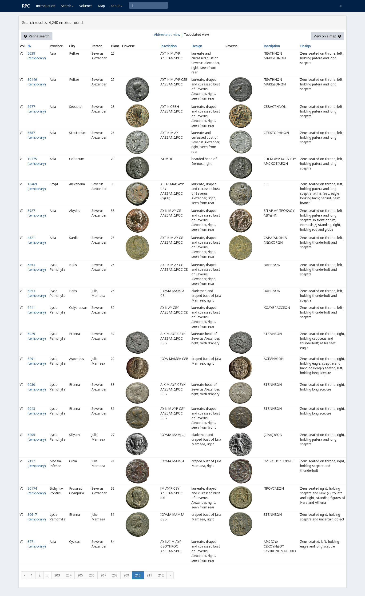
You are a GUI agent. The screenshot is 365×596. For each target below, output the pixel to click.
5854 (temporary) (37, 267)
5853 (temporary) (37, 293)
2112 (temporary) (37, 463)
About (116, 6)
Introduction (45, 6)
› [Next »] (170, 575)
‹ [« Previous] (24, 575)
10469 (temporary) (37, 186)
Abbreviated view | (168, 34)
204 (68, 575)
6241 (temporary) (37, 309)
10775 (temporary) (37, 161)
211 (149, 575)
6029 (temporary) (37, 336)
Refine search (36, 36)
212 (161, 575)
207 (103, 575)
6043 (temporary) (37, 410)
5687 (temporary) (37, 135)
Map (101, 6)
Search (67, 6)
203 (57, 575)
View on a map (327, 36)
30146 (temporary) (37, 81)
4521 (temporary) (37, 240)
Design (196, 46)
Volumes (85, 6)
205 (80, 575)
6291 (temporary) (37, 361)
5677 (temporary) (37, 108)
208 (115, 575)
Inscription (168, 46)
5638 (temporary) (37, 55)
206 (92, 575)
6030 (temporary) (37, 386)
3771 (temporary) (37, 543)
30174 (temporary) (37, 490)
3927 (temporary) (37, 212)
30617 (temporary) (37, 516)
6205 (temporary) (37, 437)
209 (126, 575)
